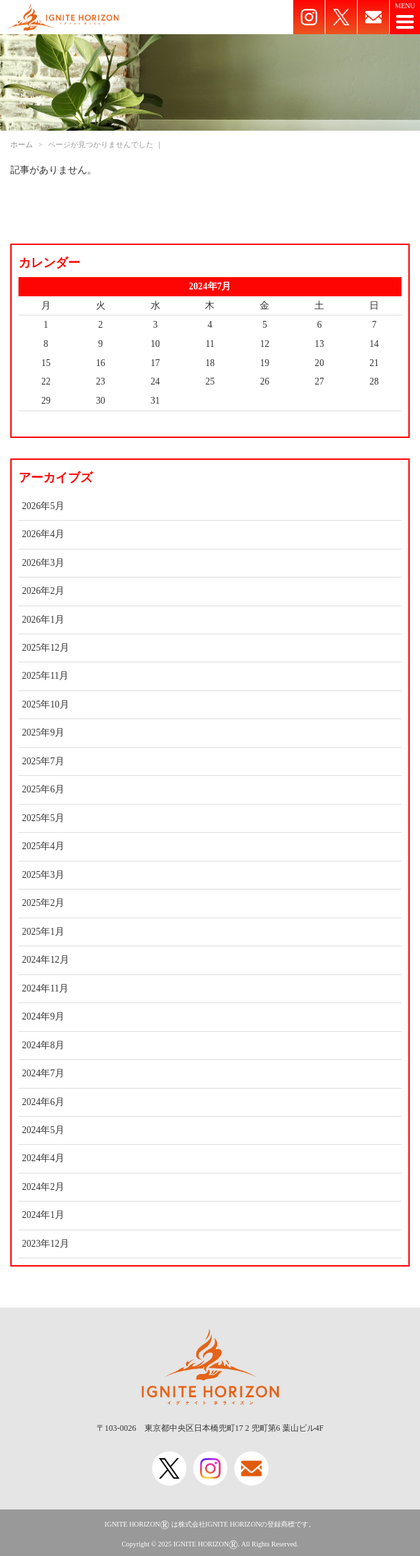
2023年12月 (45, 1244)
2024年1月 (43, 1215)
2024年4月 (43, 1158)
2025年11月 (45, 676)
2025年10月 (45, 704)
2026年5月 (43, 506)
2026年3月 (43, 563)
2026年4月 (43, 534)
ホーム (21, 144)
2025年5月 (43, 818)
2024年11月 (45, 988)
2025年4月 (43, 846)
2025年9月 (43, 732)
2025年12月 (45, 648)
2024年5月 (43, 1130)
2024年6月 (43, 1102)
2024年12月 (45, 960)
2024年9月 (43, 1016)
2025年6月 (43, 789)
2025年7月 (43, 761)
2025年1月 (43, 931)
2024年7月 (43, 1073)
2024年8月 (43, 1045)
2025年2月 (43, 903)
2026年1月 (43, 619)
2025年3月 (43, 875)
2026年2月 (43, 591)
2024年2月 (43, 1187)
